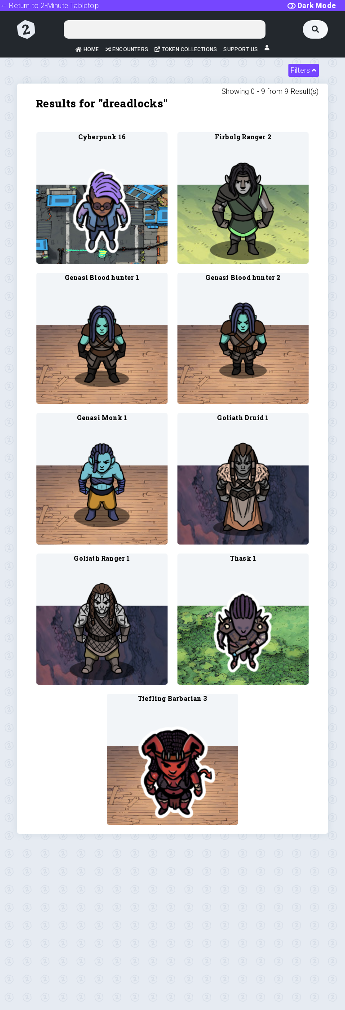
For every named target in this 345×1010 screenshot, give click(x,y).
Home (87, 49)
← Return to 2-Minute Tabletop (49, 5)
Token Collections (186, 49)
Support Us (240, 49)
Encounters (127, 49)
